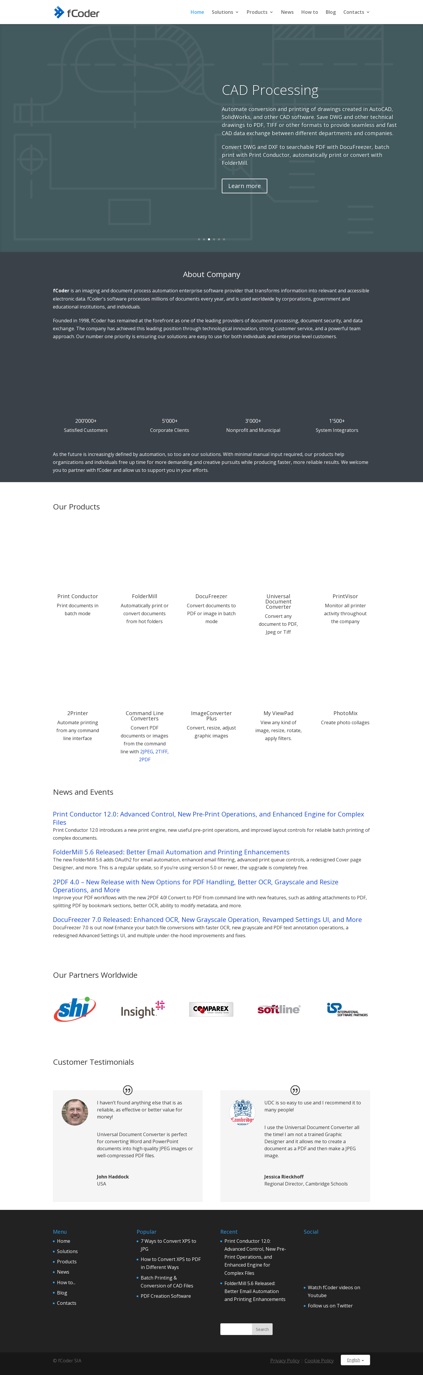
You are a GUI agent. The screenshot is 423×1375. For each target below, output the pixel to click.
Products (257, 12)
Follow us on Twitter (330, 1305)
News (287, 12)
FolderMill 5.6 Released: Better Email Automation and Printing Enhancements (171, 852)
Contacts (353, 12)
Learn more (244, 186)
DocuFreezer (211, 596)
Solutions (222, 12)
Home (197, 12)
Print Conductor (77, 596)
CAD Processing (270, 90)
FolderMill (144, 596)
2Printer (77, 713)
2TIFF (161, 751)
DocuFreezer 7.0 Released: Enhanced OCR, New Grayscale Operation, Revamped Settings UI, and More (207, 919)
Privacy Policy (285, 1360)
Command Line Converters (145, 716)
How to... (66, 1282)
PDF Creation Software (166, 1296)
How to (309, 12)
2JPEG (146, 751)
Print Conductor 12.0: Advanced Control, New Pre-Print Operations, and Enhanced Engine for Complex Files (208, 818)
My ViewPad (278, 713)
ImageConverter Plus (211, 716)
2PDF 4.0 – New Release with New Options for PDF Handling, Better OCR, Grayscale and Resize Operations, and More (195, 886)
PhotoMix (345, 713)
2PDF (144, 759)
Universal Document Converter (278, 601)
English (355, 1360)
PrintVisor (345, 596)
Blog (331, 12)
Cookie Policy (319, 1360)
